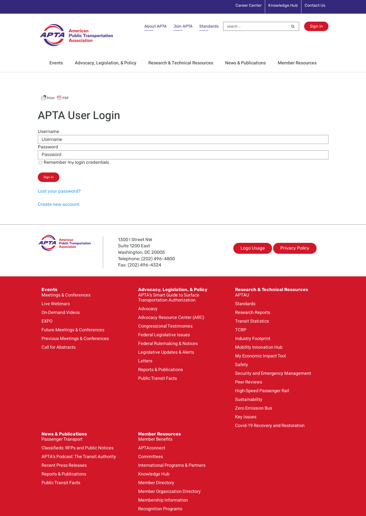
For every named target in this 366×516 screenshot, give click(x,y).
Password (48, 147)
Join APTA (183, 26)
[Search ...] (255, 26)
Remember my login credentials (74, 162)
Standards (209, 26)
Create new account (59, 204)
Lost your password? (59, 191)
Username (48, 131)
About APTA (155, 26)
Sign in (316, 26)
